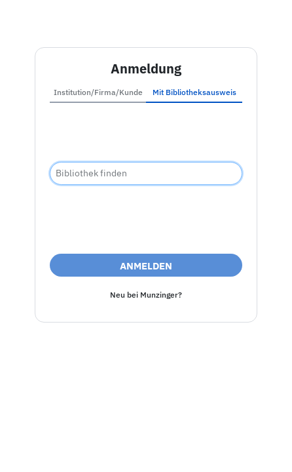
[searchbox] (146, 173)
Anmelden (146, 266)
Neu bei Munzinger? (146, 295)
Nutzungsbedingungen (146, 448)
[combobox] (146, 173)
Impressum (69, 433)
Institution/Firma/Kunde (98, 92)
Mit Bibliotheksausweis (194, 92)
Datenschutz (213, 433)
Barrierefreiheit (140, 433)
